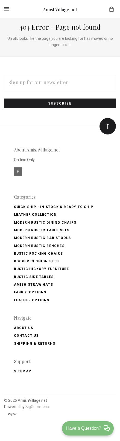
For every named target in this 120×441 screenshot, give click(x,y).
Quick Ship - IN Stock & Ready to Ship (53, 207)
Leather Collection (35, 215)
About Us (23, 328)
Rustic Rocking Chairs (38, 253)
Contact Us (26, 336)
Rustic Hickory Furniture (41, 269)
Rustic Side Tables (34, 277)
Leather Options (31, 300)
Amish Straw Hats (33, 284)
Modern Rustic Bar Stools (42, 238)
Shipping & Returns (34, 344)
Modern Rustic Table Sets (42, 230)
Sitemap (22, 371)
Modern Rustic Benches (39, 246)
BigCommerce (37, 407)
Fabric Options (30, 292)
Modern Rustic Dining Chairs (45, 222)
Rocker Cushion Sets (36, 261)
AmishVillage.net (60, 9)
